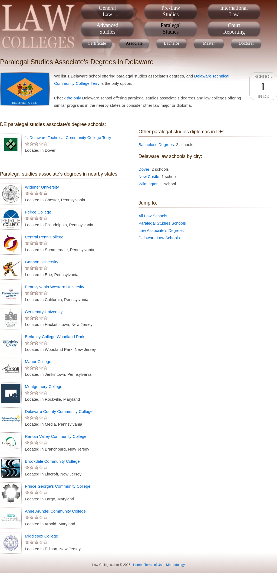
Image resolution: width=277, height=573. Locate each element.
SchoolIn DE (263, 86)
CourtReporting (234, 28)
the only (74, 98)
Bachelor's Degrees (156, 144)
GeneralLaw (107, 11)
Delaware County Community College (59, 411)
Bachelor (171, 43)
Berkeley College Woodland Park (54, 336)
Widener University (42, 187)
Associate (134, 43)
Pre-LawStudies (170, 11)
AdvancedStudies (107, 28)
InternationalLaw (234, 11)
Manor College (38, 361)
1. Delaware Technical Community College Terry (68, 137)
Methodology (175, 565)
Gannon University (41, 262)
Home (137, 565)
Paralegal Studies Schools (162, 223)
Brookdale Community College (52, 461)
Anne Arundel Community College (55, 511)
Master (209, 43)
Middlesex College (41, 536)
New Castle (148, 176)
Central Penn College (44, 237)
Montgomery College (43, 386)
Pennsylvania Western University (54, 286)
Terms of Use (154, 565)
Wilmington (148, 184)
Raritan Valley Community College (55, 436)
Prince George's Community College (57, 486)
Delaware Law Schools (159, 237)
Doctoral (246, 43)
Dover (143, 169)
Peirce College (38, 212)
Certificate (97, 43)
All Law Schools (152, 215)
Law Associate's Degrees (161, 230)
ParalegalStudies (171, 28)
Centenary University (43, 311)
